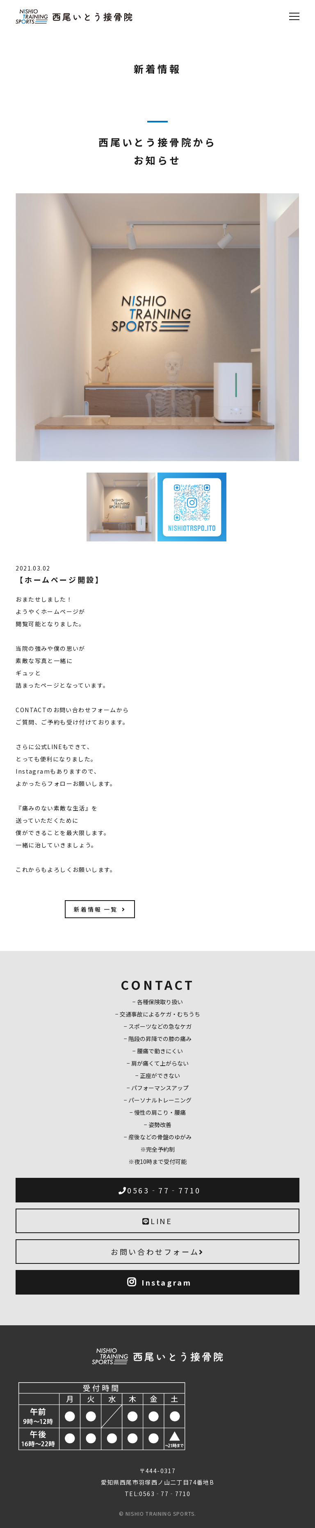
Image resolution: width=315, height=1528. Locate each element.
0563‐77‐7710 (160, 1190)
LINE (157, 1221)
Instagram (159, 1282)
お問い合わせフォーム (157, 1251)
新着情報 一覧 (100, 909)
